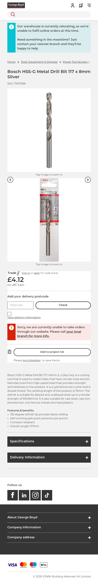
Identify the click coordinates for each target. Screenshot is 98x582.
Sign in (26, 273)
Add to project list (52, 352)
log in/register (32, 360)
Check (63, 305)
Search (12, 14)
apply (37, 273)
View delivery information (24, 317)
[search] (49, 14)
